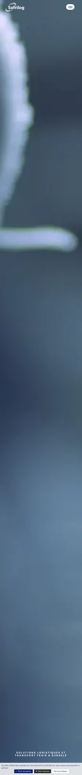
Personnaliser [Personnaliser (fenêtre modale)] (60, 771)
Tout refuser (43, 771)
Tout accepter (23, 771)
